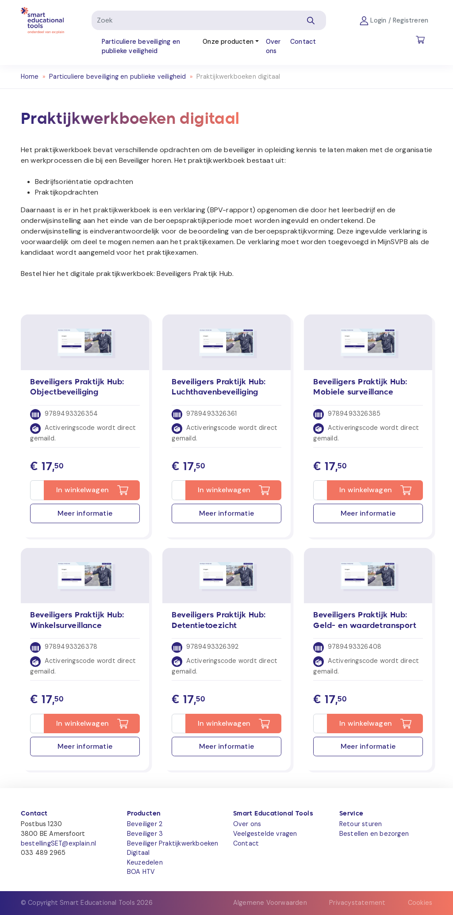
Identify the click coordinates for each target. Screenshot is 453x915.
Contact (303, 42)
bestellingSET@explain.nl (58, 843)
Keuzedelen (145, 862)
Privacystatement (357, 903)
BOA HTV (141, 872)
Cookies (420, 903)
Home (30, 76)
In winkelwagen (82, 489)
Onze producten (228, 42)
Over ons (273, 46)
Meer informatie (85, 513)
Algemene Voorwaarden (270, 903)
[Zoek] (194, 20)
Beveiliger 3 (145, 834)
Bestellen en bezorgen (374, 834)
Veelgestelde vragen (265, 834)
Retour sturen (360, 824)
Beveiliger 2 (144, 824)
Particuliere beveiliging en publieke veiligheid (141, 46)
